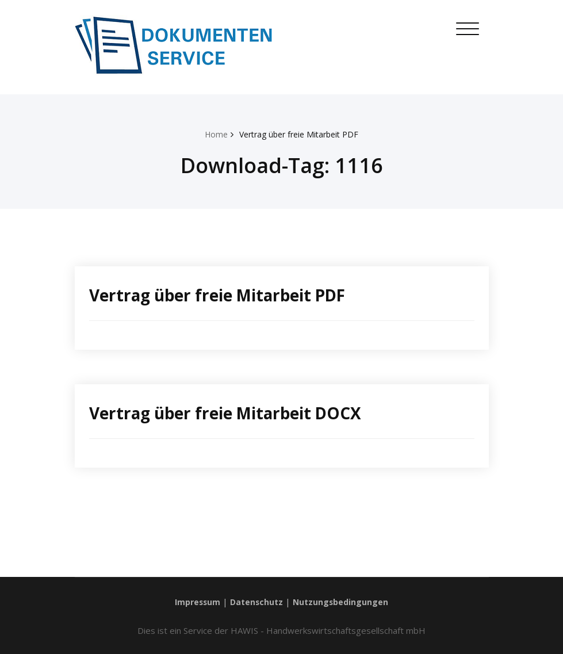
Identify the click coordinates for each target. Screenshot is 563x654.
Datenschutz (256, 601)
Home (211, 134)
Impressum (195, 601)
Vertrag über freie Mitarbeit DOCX (234, 412)
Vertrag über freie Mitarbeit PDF (300, 134)
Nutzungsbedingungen (343, 601)
